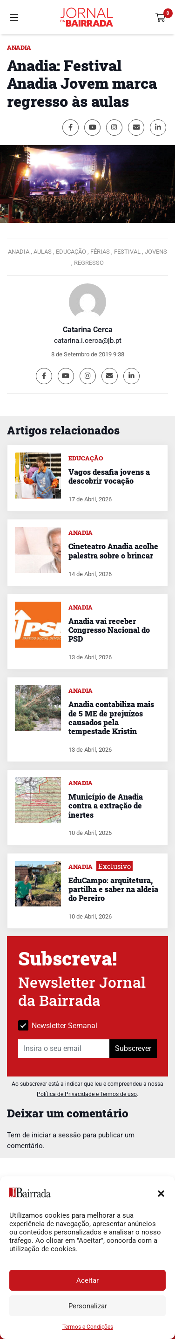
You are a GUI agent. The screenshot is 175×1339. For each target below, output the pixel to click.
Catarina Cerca (88, 329)
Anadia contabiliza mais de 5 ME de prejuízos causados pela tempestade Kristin (111, 717)
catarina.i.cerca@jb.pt (87, 340)
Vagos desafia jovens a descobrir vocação (109, 476)
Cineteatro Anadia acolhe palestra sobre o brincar (113, 550)
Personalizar (87, 1306)
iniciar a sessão (56, 1135)
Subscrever (133, 1048)
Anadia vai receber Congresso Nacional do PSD (109, 629)
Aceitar (87, 1280)
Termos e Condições (87, 1327)
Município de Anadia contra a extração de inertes (105, 805)
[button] (161, 1192)
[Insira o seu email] (64, 1048)
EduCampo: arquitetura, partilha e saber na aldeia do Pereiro (113, 889)
